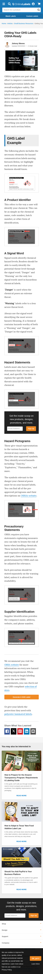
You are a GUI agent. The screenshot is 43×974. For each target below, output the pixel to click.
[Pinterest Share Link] (20, 731)
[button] (3, 4)
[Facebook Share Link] (7, 731)
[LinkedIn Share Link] (26, 731)
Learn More (35, 964)
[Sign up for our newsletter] (15, 429)
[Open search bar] (9, 4)
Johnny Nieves (18, 43)
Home (4, 23)
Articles (10, 23)
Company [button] (5, 943)
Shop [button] (4, 924)
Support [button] (5, 936)
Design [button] (4, 930)
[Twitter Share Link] (13, 731)
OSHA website (11, 664)
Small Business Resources (23, 23)
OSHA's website (28, 495)
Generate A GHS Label (21, 697)
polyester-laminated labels (18, 714)
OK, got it (35, 958)
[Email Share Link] (33, 731)
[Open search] (39, 10)
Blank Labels (11, 16)
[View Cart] (39, 4)
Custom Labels (32, 16)
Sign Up (31, 429)
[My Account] (33, 4)
